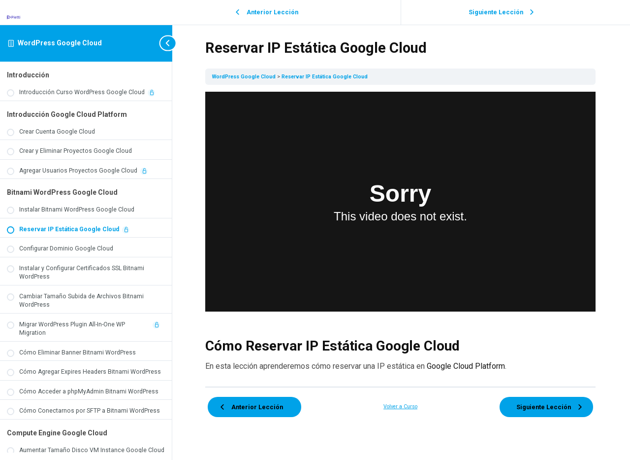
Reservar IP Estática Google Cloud (326, 76)
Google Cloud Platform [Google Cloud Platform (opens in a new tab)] (467, 365)
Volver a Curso (401, 405)
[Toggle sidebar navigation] (158, 43)
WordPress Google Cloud (60, 43)
